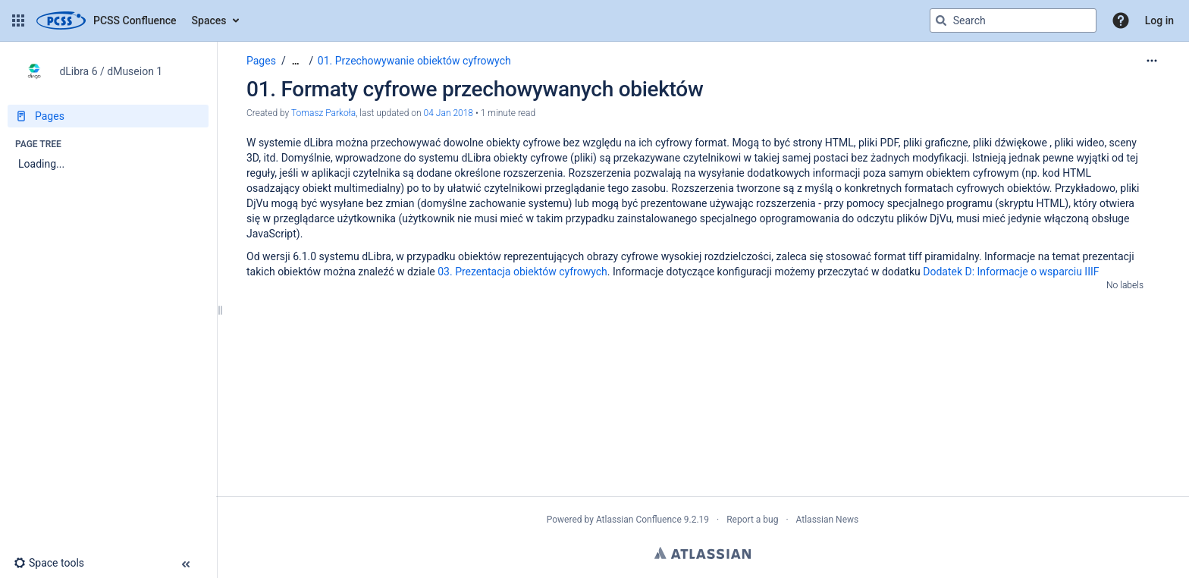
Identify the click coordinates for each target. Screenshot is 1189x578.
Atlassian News (827, 519)
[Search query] (1013, 20)
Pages (261, 61)
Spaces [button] (209, 20)
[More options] (1151, 60)
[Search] (941, 20)
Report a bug (752, 519)
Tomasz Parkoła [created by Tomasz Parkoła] (323, 113)
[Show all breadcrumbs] (295, 61)
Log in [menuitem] (1159, 20)
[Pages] (108, 116)
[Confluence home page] (106, 20)
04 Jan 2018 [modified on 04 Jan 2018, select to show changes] (448, 113)
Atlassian (702, 553)
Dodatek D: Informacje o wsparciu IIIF (1011, 271)
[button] (18, 20)
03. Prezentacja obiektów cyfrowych (522, 271)
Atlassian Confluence (639, 519)
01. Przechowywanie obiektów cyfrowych (414, 61)
